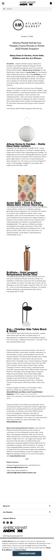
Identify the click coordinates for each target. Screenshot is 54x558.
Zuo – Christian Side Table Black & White (27, 330)
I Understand (27, 553)
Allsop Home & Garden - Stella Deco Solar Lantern (26, 145)
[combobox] (27, 9)
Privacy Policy (20, 550)
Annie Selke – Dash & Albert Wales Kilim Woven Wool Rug (25, 203)
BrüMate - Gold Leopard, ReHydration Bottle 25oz (22, 273)
